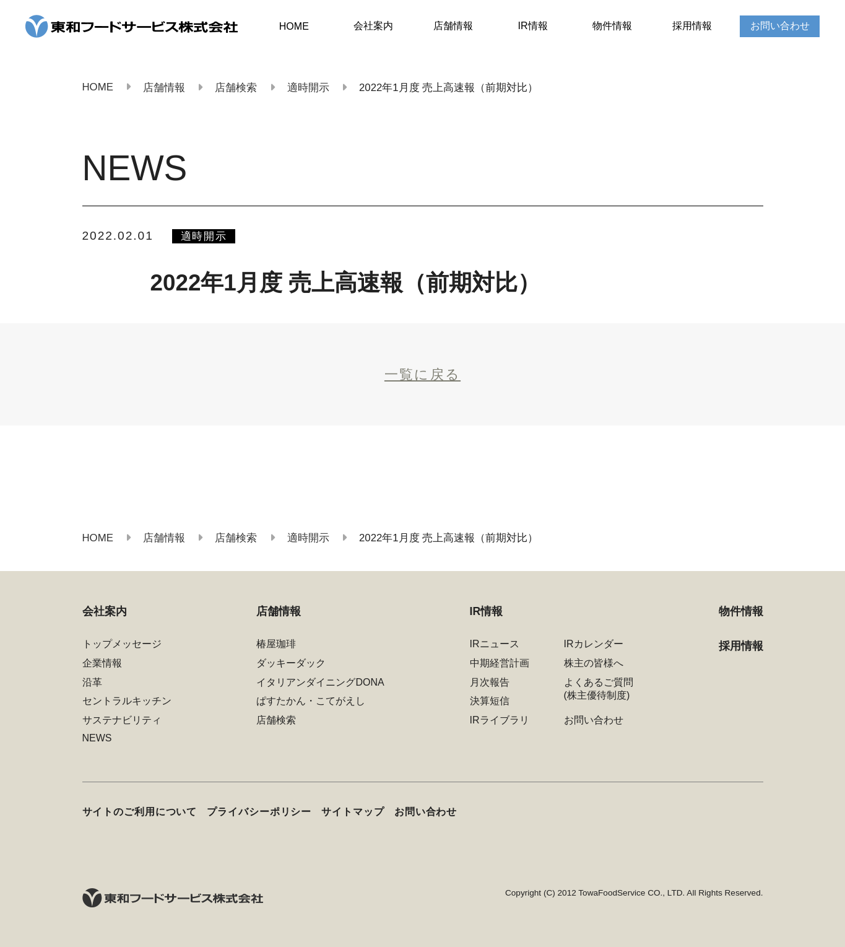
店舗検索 (276, 720)
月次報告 (489, 682)
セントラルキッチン (126, 701)
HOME (294, 26)
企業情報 (102, 663)
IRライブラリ (499, 720)
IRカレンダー (593, 644)
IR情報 (533, 25)
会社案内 (373, 25)
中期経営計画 (499, 663)
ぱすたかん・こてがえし (310, 701)
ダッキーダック (291, 663)
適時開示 (204, 236)
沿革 (92, 682)
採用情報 (692, 25)
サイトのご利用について (139, 811)
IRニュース (494, 644)
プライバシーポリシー (259, 811)
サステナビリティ (122, 720)
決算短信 (489, 701)
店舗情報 (453, 25)
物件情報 (612, 25)
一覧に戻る (422, 374)
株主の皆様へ (593, 663)
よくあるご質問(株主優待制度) (598, 688)
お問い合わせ (780, 25)
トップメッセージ (122, 644)
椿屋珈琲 (276, 644)
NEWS (97, 738)
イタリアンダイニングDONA (320, 682)
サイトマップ (352, 811)
